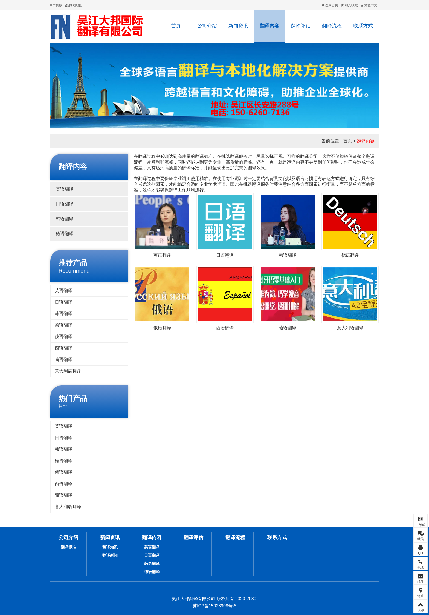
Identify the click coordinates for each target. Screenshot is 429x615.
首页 (176, 25)
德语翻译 (64, 233)
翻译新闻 (110, 555)
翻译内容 (269, 25)
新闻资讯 (238, 25)
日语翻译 (64, 204)
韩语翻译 (64, 218)
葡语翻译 (63, 359)
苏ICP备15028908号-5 (214, 605)
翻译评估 (301, 25)
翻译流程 (332, 25)
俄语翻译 (63, 336)
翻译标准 (68, 547)
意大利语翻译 (68, 371)
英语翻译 (64, 189)
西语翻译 (63, 348)
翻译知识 (110, 547)
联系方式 (363, 25)
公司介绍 (207, 25)
